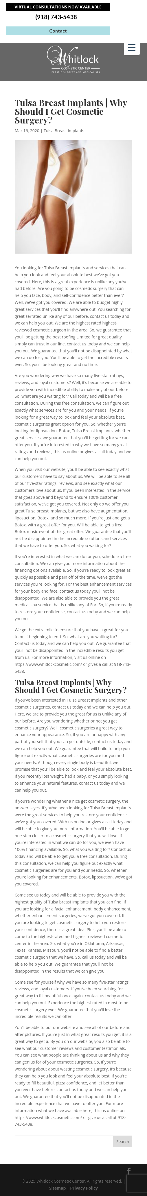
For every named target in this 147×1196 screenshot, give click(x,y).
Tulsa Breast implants (64, 130)
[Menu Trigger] (132, 47)
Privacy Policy (84, 1188)
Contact (58, 30)
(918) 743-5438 (56, 17)
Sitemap (57, 1188)
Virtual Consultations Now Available (58, 7)
